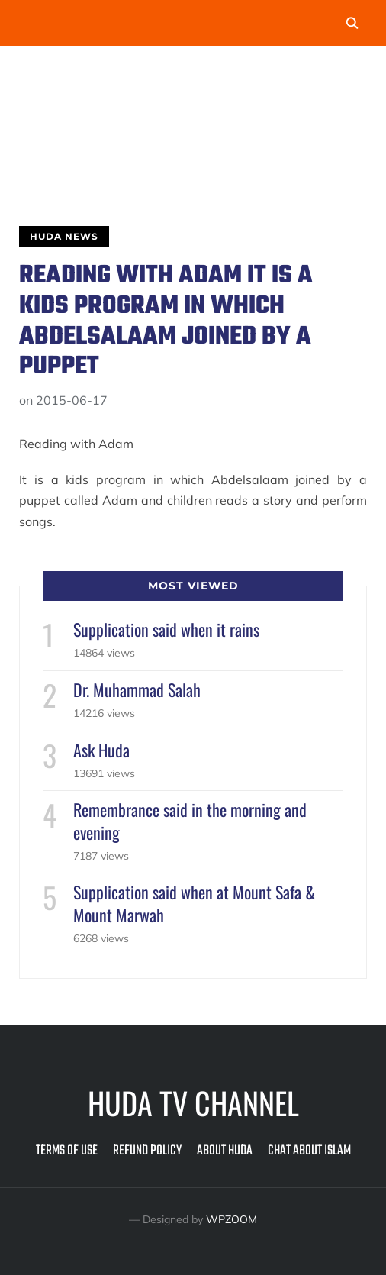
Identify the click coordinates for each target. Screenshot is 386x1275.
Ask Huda (101, 750)
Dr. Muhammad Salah (137, 689)
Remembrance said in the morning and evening (190, 820)
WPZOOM (231, 1219)
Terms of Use (67, 1151)
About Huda (225, 1151)
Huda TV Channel (193, 1102)
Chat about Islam (309, 1151)
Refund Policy (147, 1151)
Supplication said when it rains (166, 629)
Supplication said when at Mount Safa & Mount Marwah (194, 903)
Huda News (64, 236)
